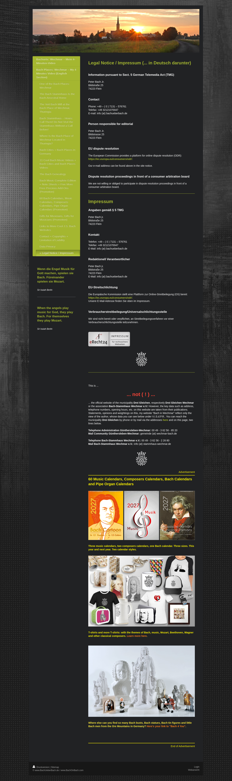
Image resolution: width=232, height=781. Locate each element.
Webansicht (193, 770)
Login (196, 767)
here (165, 420)
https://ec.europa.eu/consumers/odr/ (110, 159)
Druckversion (41, 767)
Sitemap (55, 767)
